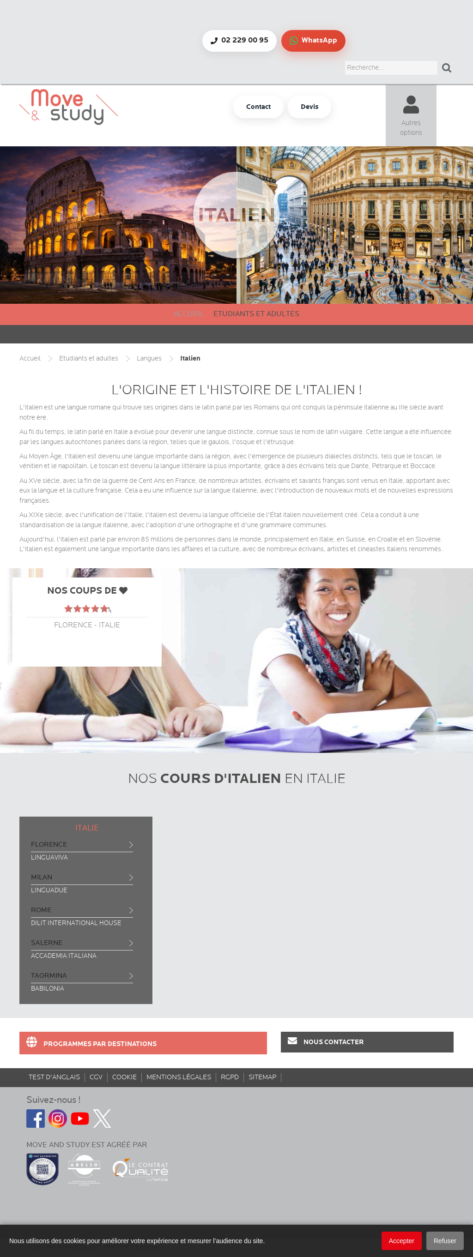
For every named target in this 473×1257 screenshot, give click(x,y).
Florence (49, 844)
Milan (41, 877)
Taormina (49, 976)
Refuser (445, 1241)
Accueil (189, 314)
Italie (87, 828)
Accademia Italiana (64, 956)
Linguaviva (49, 857)
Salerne (46, 943)
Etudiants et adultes (256, 314)
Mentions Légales (178, 1077)
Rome (41, 910)
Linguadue (49, 890)
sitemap (262, 1077)
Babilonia (47, 988)
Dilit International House (76, 923)
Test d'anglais (54, 1077)
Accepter (401, 1241)
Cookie (124, 1077)
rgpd (230, 1077)
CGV (96, 1077)
